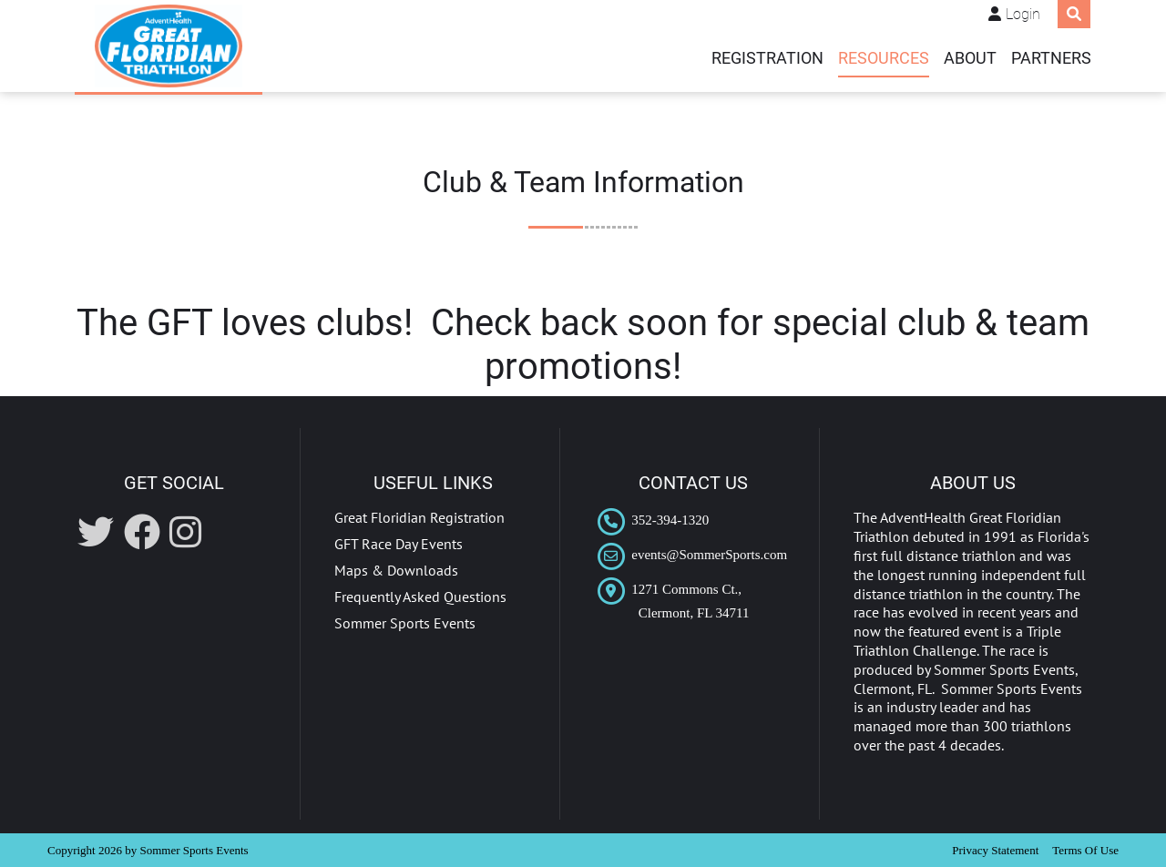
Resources (883, 58)
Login (1023, 14)
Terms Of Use (1085, 850)
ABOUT (970, 58)
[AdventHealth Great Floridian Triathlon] (168, 46)
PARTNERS (1051, 58)
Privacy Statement (995, 850)
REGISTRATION (767, 58)
